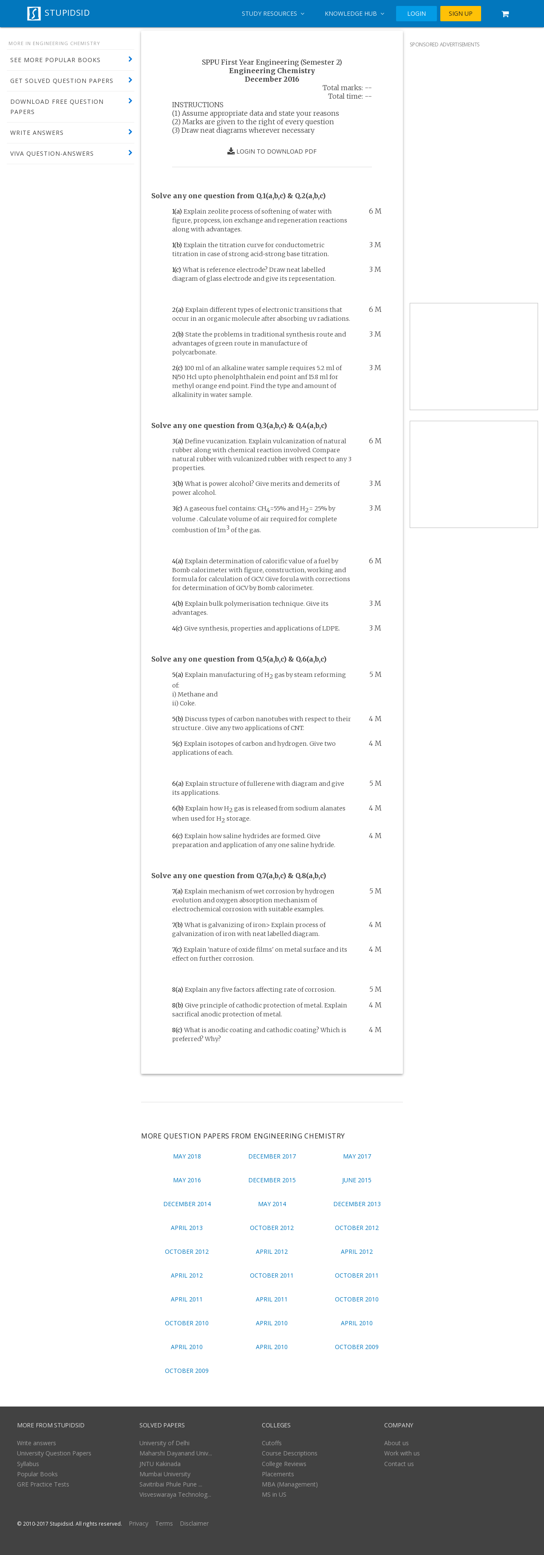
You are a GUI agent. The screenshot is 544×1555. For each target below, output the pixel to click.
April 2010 (272, 1323)
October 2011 (272, 1275)
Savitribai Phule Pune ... (170, 1484)
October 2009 (357, 1347)
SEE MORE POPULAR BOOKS (55, 60)
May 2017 (357, 1156)
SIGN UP (460, 13)
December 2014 (187, 1204)
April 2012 (272, 1251)
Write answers (36, 1443)
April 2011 (187, 1299)
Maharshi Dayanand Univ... (175, 1453)
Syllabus (28, 1464)
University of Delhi (164, 1443)
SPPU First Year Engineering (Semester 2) (272, 62)
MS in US (274, 1494)
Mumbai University (164, 1474)
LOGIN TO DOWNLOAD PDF (272, 151)
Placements (278, 1474)
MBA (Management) (290, 1484)
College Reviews (284, 1464)
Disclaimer (194, 1523)
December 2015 (272, 1180)
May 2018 (187, 1156)
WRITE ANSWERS (37, 132)
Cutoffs (272, 1443)
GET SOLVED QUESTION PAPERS (61, 81)
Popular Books (37, 1474)
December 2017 (272, 1156)
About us (396, 1443)
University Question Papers (54, 1453)
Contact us (399, 1464)
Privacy (138, 1523)
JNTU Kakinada (160, 1464)
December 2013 (357, 1204)
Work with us (402, 1453)
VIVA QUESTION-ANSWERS (52, 153)
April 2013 (187, 1228)
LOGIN (416, 13)
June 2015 (356, 1180)
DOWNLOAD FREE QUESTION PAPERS (57, 106)
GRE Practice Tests (43, 1484)
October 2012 (272, 1228)
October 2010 (357, 1299)
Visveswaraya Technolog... (175, 1494)
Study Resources (273, 13)
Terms (164, 1523)
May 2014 (272, 1204)
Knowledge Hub (354, 13)
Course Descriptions (289, 1453)
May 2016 (187, 1180)
